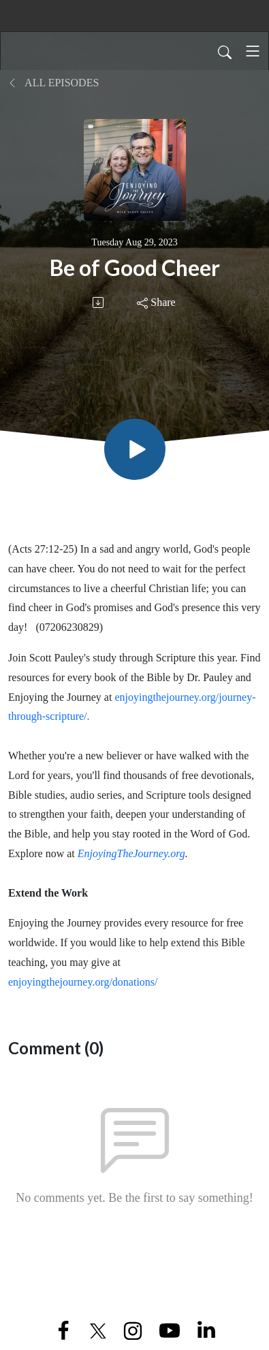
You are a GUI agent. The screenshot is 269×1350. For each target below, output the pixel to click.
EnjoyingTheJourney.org (131, 853)
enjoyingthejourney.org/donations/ (83, 982)
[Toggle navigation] (252, 51)
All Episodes (53, 82)
